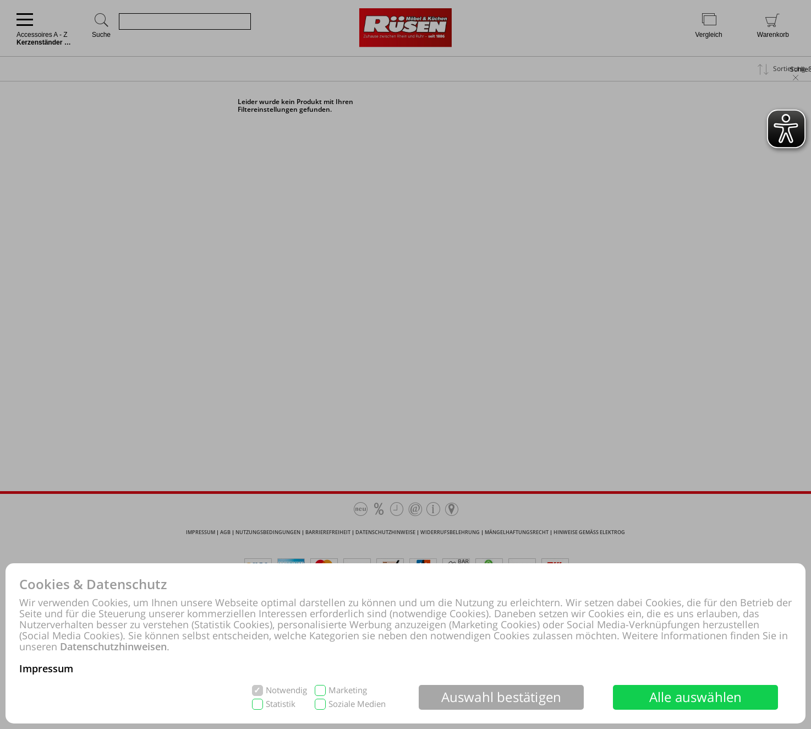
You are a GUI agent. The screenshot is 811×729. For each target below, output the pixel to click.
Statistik (280, 704)
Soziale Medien (357, 704)
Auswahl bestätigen (501, 697)
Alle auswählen (695, 697)
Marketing (347, 690)
